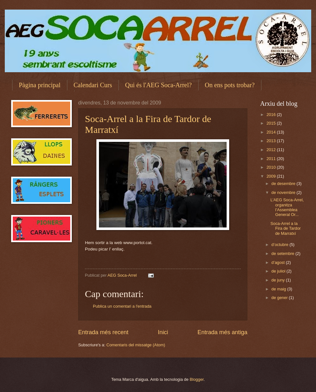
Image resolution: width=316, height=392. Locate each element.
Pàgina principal (40, 84)
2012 (272, 149)
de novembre (284, 192)
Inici (163, 332)
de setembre (283, 253)
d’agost (278, 262)
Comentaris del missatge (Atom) (135, 344)
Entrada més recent (103, 332)
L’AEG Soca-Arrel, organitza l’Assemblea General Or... (287, 207)
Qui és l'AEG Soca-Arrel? (158, 84)
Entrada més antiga (222, 332)
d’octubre (280, 244)
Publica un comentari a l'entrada (122, 306)
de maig (279, 289)
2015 (272, 123)
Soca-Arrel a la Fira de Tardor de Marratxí (285, 228)
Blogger (197, 379)
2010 (272, 167)
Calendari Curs (93, 84)
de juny (278, 280)
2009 (272, 176)
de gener (280, 297)
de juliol (278, 271)
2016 (272, 114)
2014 (272, 132)
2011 (272, 158)
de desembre (284, 183)
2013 (272, 140)
